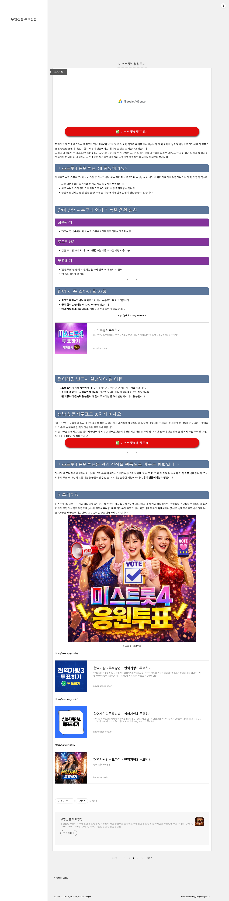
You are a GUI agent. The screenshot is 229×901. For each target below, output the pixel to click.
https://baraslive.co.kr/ (65, 745)
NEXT (149, 858)
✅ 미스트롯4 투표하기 (131, 131)
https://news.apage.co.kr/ (66, 699)
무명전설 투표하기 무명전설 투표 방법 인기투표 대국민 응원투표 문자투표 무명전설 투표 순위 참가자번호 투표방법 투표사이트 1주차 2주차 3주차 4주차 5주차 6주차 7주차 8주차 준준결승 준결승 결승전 (127, 825)
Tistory (192, 897)
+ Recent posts (61, 877)
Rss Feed (57, 897)
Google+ (88, 897)
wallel (207, 897)
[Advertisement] (114, 22)
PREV (114, 858)
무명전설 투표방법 (24, 19)
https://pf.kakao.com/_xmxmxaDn (132, 315)
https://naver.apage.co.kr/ (66, 653)
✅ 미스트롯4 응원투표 (131, 443)
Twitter (66, 897)
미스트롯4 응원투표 (132, 64)
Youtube (81, 897)
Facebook (73, 897)
